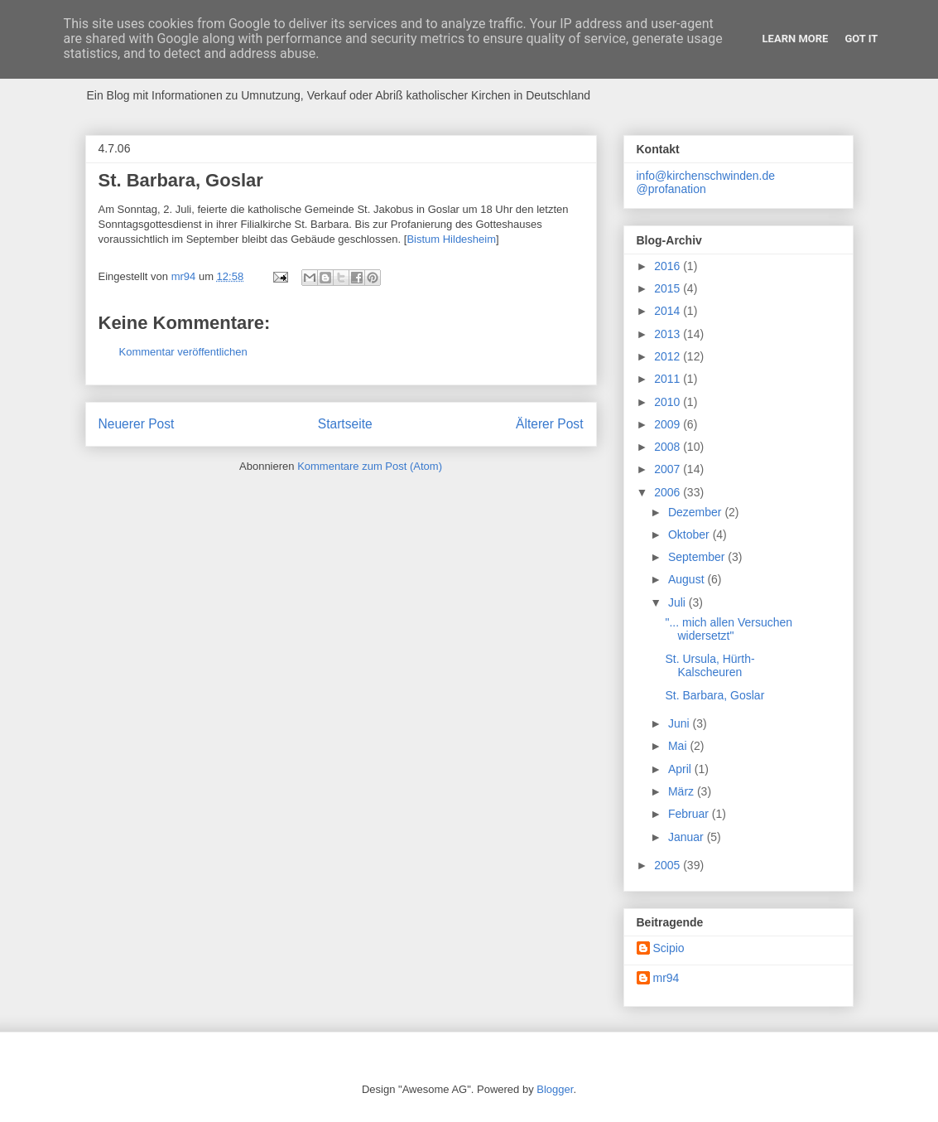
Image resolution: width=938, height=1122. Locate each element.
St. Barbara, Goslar (714, 695)
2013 (668, 334)
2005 (668, 865)
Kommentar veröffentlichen (183, 352)
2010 (668, 402)
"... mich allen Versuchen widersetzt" (728, 629)
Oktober (690, 534)
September (698, 556)
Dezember (696, 512)
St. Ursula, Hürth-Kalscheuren (709, 665)
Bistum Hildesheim (451, 239)
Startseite (345, 424)
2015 (668, 288)
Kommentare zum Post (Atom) (369, 466)
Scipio (669, 948)
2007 (668, 469)
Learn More (795, 38)
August (687, 579)
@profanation (671, 189)
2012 (668, 356)
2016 (668, 266)
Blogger (554, 1089)
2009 (668, 424)
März (682, 791)
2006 (668, 492)
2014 (668, 310)
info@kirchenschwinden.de (706, 175)
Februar (690, 813)
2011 (668, 378)
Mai (679, 745)
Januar (687, 837)
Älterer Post (549, 424)
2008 (668, 446)
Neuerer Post (137, 424)
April (681, 769)
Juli (678, 602)
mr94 (666, 977)
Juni (680, 723)
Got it (861, 38)
